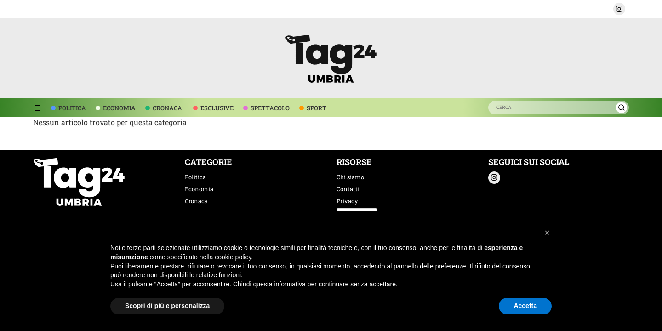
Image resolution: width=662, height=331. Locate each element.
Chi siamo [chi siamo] (350, 177)
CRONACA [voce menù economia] (167, 108)
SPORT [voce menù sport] (316, 108)
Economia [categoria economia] (199, 189)
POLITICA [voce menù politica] (72, 108)
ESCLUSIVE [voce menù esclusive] (217, 108)
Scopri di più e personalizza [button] (167, 305)
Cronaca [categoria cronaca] (196, 201)
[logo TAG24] (331, 57)
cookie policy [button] (233, 257)
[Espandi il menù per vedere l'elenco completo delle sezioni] (39, 108)
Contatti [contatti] (348, 189)
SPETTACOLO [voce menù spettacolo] (270, 108)
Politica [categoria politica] (195, 177)
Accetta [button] (525, 305)
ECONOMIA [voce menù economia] (119, 108)
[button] (619, 9)
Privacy (347, 201)
